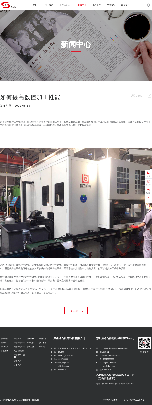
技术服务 (42, 343)
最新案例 (30, 347)
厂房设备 (4, 351)
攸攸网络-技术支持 (111, 400)
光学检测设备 (19, 351)
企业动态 (30, 343)
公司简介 (4, 343)
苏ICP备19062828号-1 (134, 400)
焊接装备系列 (19, 343)
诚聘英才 (42, 339)
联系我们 (42, 347)
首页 (35, 5)
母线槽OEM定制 (19, 356)
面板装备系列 (19, 347)
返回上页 (77, 311)
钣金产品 (17, 361)
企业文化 (4, 347)
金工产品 (17, 365)
